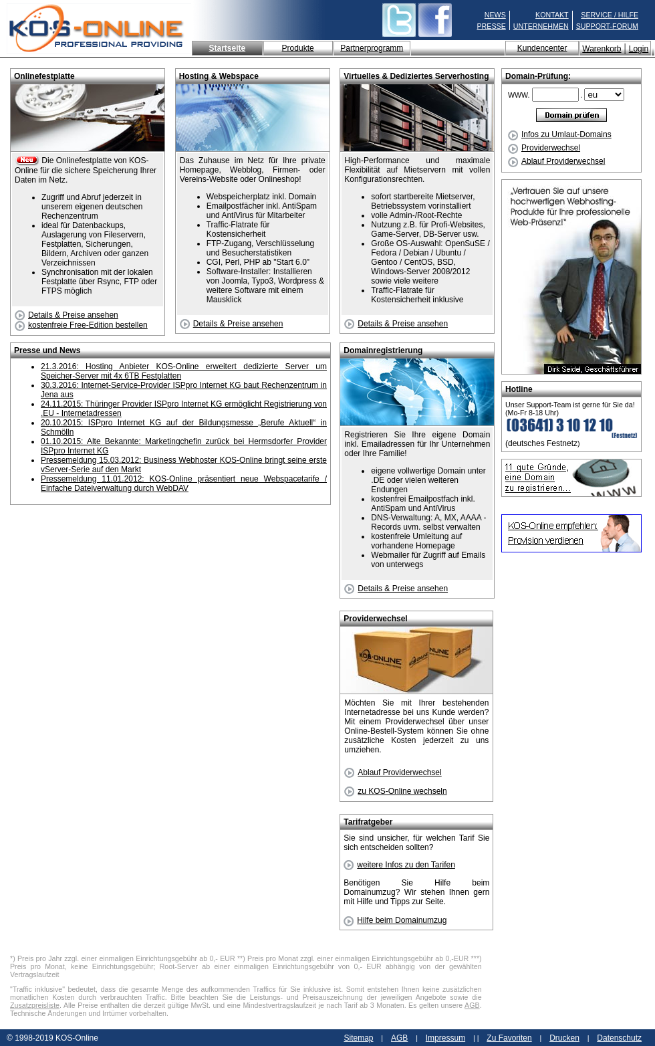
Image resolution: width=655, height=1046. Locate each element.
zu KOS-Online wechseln (395, 791)
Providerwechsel (544, 147)
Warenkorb (601, 49)
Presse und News (47, 350)
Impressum (445, 1038)
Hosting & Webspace (219, 76)
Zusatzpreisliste (34, 1005)
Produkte (298, 48)
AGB (472, 1005)
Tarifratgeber (368, 822)
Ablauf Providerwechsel (556, 161)
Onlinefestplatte (44, 76)
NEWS (495, 15)
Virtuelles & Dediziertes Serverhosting (416, 76)
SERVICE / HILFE (609, 15)
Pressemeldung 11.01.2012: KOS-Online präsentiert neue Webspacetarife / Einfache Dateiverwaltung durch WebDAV (184, 483)
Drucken (564, 1038)
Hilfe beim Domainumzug (395, 920)
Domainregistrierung (383, 350)
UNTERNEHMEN (541, 26)
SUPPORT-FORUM (607, 26)
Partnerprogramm (371, 48)
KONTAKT (552, 15)
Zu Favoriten (509, 1038)
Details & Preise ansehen (66, 315)
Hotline (519, 389)
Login (638, 49)
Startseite (227, 48)
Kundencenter (542, 48)
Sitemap (358, 1038)
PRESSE (491, 26)
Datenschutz (619, 1038)
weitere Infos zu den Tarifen (399, 864)
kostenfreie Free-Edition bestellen (81, 325)
